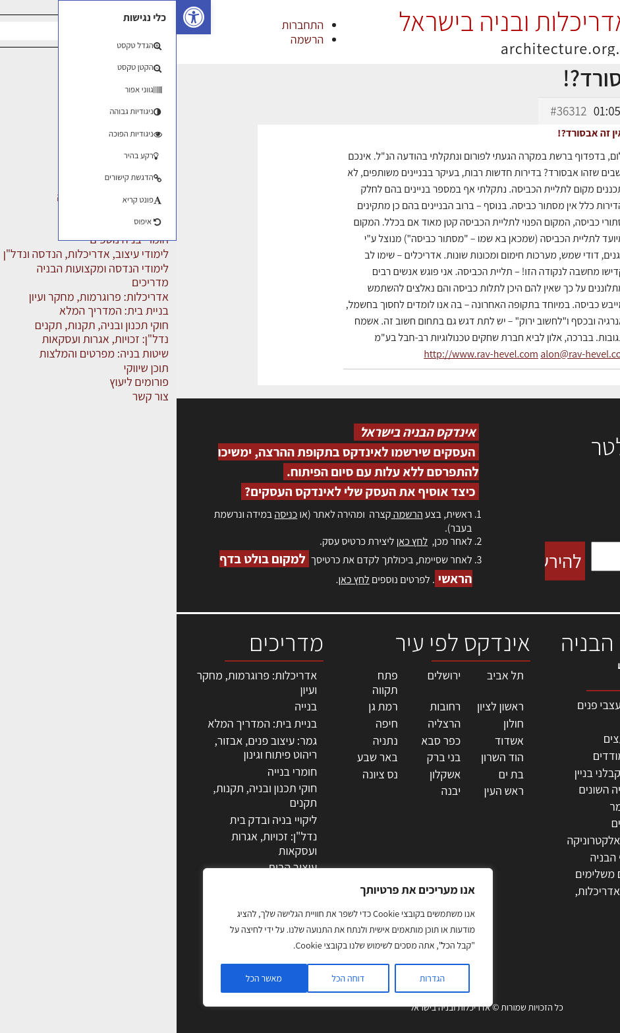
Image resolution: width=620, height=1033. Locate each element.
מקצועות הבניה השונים (452, 789)
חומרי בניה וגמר (467, 806)
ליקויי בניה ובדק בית (97, 819)
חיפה (210, 723)
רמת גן (206, 706)
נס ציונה (203, 774)
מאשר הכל (87, 978)
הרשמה (130, 39)
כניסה (109, 514)
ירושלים (267, 675)
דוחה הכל (171, 978)
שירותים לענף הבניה (458, 857)
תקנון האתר (586, 917)
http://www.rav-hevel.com (304, 354)
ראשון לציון (323, 706)
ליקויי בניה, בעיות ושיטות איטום (574, 753)
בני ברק (267, 757)
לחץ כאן (235, 541)
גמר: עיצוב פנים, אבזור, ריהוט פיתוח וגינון (89, 748)
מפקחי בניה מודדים (459, 755)
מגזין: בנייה (587, 888)
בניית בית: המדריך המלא (85, 723)
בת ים (334, 774)
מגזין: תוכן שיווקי (576, 902)
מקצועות (483, 722)
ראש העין (327, 790)
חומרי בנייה (115, 771)
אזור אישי (591, 817)
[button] (17, 17)
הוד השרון (325, 757)
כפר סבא (264, 740)
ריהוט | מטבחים (468, 822)
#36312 (392, 111)
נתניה (208, 740)
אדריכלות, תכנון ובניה (577, 711)
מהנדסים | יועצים (465, 738)
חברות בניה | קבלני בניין (450, 772)
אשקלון (268, 774)
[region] (171, 937)
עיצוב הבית (116, 867)
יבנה (274, 790)
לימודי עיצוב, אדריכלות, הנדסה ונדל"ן (450, 898)
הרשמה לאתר (581, 832)
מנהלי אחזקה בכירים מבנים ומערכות (582, 789)
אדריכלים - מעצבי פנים (451, 704)
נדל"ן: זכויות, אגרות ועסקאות (97, 843)
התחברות (126, 24)
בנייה (129, 706)
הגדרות (255, 978)
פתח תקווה (208, 682)
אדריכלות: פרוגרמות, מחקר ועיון (80, 682)
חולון (337, 723)
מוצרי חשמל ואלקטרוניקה (446, 840)
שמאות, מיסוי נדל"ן (570, 731)
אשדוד (332, 740)
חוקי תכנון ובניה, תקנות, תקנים (88, 795)
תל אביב (328, 675)
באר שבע (201, 757)
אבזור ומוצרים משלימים (450, 873)
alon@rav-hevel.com (408, 354)
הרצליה (267, 723)
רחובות (268, 706)
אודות (599, 874)
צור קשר (594, 860)
